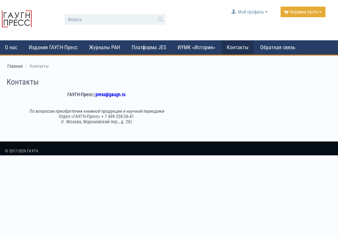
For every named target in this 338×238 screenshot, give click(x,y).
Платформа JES (149, 47)
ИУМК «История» (196, 47)
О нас (11, 47)
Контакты (238, 47)
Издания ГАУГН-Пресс (53, 47)
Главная (15, 66)
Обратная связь (277, 47)
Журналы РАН (104, 47)
